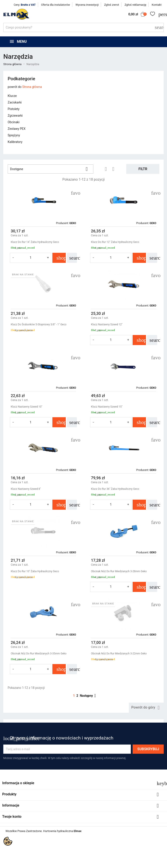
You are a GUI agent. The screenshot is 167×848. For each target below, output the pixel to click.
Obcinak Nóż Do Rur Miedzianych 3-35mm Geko (38, 653)
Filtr (143, 169)
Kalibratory (15, 142)
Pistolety (14, 109)
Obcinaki (14, 122)
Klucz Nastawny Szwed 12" (107, 324)
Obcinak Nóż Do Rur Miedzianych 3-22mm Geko (119, 653)
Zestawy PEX (16, 128)
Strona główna (32, 87)
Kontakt (157, 4)
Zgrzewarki (15, 115)
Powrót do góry (146, 708)
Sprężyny (14, 135)
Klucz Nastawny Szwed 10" (26, 406)
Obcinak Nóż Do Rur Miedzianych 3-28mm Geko (119, 571)
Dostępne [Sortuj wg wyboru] (50, 169)
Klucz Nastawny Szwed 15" (107, 406)
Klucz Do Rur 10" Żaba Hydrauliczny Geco (35, 571)
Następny (88, 695)
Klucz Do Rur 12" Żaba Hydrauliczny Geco (115, 242)
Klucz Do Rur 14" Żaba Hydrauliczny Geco (35, 242)
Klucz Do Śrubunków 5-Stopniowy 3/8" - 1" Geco (38, 324)
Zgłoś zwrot (111, 4)
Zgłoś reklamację (135, 4)
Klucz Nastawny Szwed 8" (26, 488)
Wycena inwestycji (87, 4)
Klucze (12, 96)
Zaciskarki (15, 102)
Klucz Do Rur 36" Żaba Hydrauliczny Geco (115, 488)
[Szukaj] (83, 27)
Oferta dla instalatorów (55, 4)
